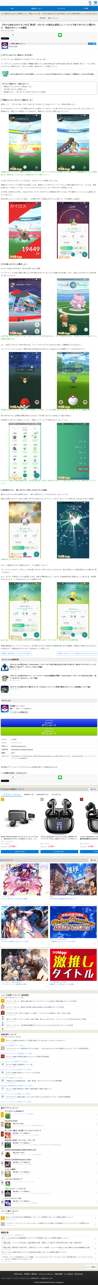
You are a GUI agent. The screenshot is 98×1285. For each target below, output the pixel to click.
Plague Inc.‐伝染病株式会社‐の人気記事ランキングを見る (17, 1085)
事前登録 (43, 18)
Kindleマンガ (28, 794)
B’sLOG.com (78, 1274)
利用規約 (27, 1274)
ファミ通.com (68, 1274)
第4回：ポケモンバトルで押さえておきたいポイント (77, 653)
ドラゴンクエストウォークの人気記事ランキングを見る (17, 1053)
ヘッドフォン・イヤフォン (12, 794)
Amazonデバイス (42, 794)
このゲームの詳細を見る (20, 712)
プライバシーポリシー (46, 1274)
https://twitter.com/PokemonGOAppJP (22, 749)
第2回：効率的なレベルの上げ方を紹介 (16, 653)
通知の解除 (59, 1274)
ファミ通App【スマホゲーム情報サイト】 (14, 13)
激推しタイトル (53, 18)
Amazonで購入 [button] (20, 851)
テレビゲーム (56, 794)
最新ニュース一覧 (34, 13)
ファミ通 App (8, 3)
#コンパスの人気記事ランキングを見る (12, 1045)
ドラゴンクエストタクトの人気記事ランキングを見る (16, 1101)
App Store (49, 723)
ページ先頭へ (92, 1267)
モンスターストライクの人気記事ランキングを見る (16, 1093)
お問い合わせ (18, 1274)
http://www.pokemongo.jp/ (18, 746)
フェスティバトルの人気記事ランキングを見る (15, 1061)
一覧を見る (92, 789)
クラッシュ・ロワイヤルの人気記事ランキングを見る (16, 1069)
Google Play (49, 731)
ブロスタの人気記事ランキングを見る (12, 1077)
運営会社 (34, 1274)
